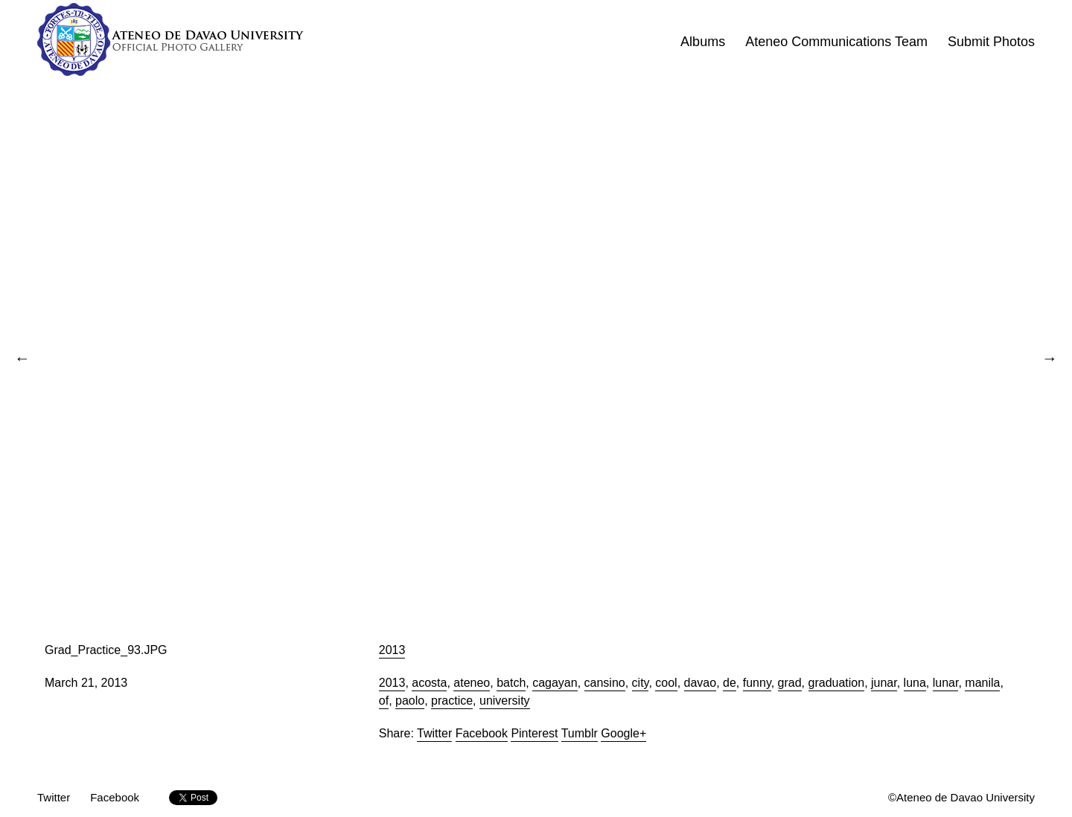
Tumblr (579, 733)
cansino (604, 682)
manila (982, 682)
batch (511, 682)
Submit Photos (991, 41)
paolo (409, 700)
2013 (392, 650)
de (729, 682)
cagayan (555, 682)
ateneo (471, 682)
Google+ (623, 733)
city (640, 682)
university (504, 700)
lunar (946, 682)
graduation (836, 682)
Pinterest (534, 733)
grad (790, 682)
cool (666, 682)
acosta (429, 682)
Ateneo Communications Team (836, 41)
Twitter (434, 733)
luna (915, 682)
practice (452, 700)
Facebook (482, 733)
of (384, 700)
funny (757, 682)
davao (700, 682)
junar (884, 682)
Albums (702, 41)
